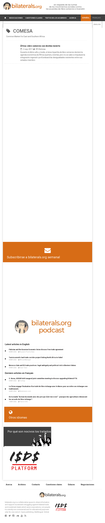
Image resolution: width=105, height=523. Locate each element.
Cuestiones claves (33, 18)
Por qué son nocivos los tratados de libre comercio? (42, 431)
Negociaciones (16, 18)
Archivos (22, 485)
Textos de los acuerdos (56, 18)
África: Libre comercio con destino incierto (40, 46)
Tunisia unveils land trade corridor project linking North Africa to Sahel (36, 357)
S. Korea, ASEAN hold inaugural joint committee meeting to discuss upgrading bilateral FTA (43, 378)
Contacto (36, 485)
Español (86, 18)
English (97, 24)
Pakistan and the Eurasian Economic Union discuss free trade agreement (36, 349)
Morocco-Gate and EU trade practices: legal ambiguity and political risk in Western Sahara (42, 365)
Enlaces (71, 485)
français (96, 18)
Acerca (72, 18)
